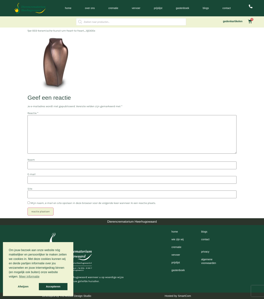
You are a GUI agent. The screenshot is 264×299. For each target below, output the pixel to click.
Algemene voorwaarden (208, 261)
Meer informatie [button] (29, 276)
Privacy (205, 251)
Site (29, 188)
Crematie (113, 8)
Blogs (206, 8)
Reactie (32, 113)
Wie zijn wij (177, 239)
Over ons (90, 8)
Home (68, 8)
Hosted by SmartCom (178, 295)
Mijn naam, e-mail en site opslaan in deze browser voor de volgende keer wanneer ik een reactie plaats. (93, 203)
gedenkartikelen (233, 21)
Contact (226, 8)
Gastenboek (182, 8)
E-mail (31, 174)
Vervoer (136, 8)
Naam (31, 159)
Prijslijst (158, 8)
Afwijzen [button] (23, 286)
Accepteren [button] (53, 286)
